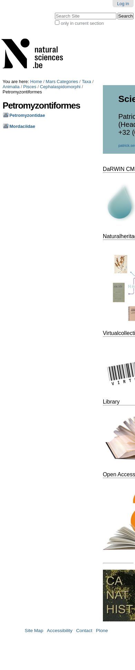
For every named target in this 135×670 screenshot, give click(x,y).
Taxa (86, 81)
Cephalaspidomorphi (60, 86)
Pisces (29, 86)
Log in (123, 3)
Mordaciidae (22, 126)
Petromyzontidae (27, 115)
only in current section (82, 23)
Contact (84, 630)
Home (36, 81)
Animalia (11, 86)
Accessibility (60, 630)
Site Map (34, 630)
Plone (102, 630)
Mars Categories (62, 81)
